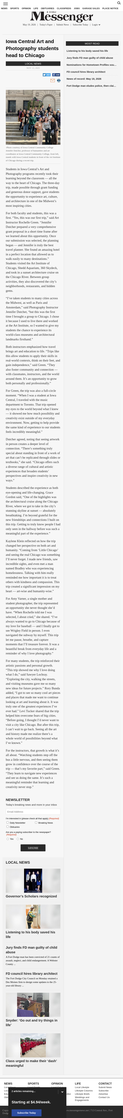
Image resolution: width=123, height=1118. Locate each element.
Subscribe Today (80, 24)
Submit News (62, 24)
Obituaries (47, 8)
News (4, 8)
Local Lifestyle (82, 1087)
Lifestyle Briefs (82, 1094)
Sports (14, 8)
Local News (33, 63)
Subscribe (104, 1090)
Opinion (26, 8)
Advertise (103, 1094)
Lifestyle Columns (84, 1090)
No (21, 839)
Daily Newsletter (17, 823)
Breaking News (45, 823)
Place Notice (110, 8)
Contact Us (104, 1097)
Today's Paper (46, 24)
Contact (105, 1083)
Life (36, 8)
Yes (11, 839)
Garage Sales (91, 8)
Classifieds (64, 8)
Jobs (77, 8)
